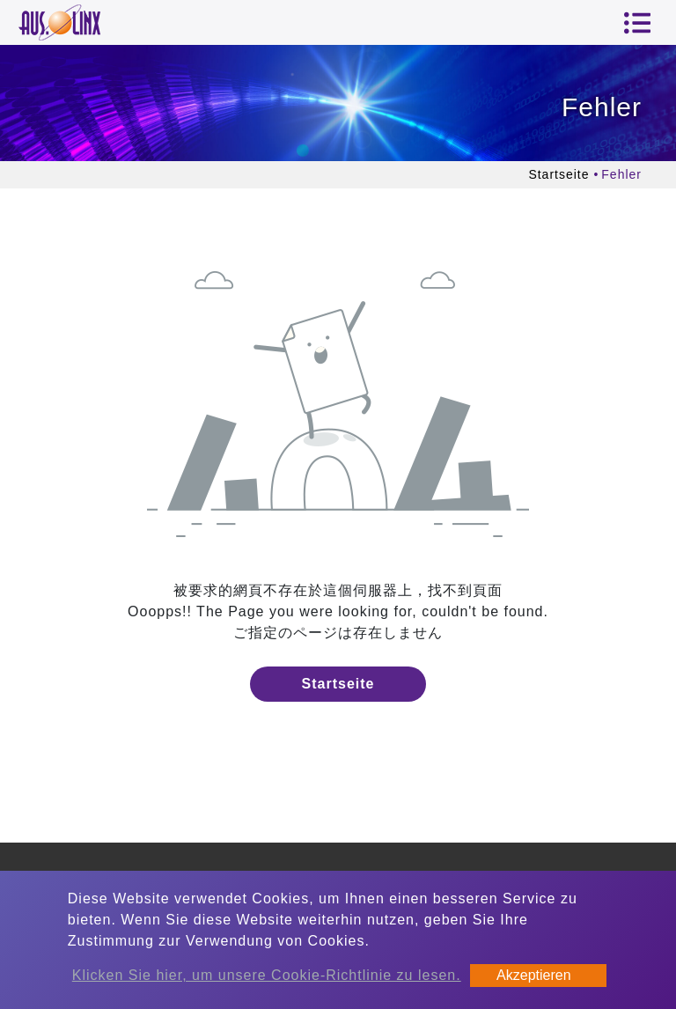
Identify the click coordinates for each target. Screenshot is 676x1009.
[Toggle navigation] (637, 23)
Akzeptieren (533, 975)
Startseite (558, 174)
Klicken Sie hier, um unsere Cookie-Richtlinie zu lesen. (266, 975)
